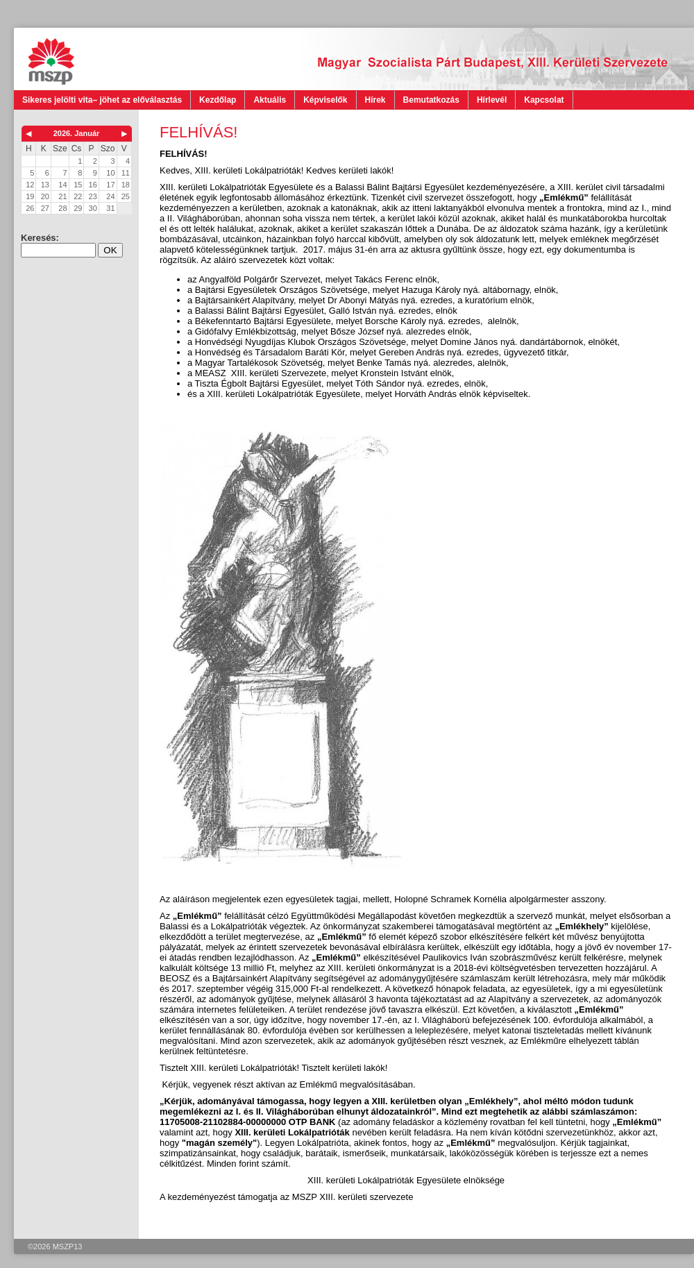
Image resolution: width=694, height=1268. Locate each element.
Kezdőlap (217, 100)
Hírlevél (492, 100)
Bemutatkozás (431, 100)
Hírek (375, 100)
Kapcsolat (544, 100)
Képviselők (325, 100)
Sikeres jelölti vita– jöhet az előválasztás (102, 100)
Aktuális (269, 100)
